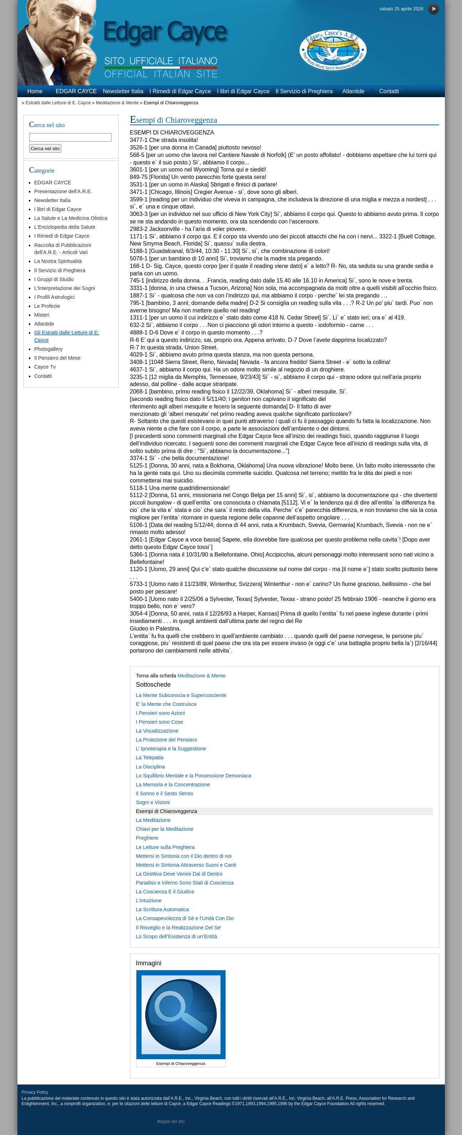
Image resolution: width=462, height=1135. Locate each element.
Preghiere (147, 838)
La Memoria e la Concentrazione (173, 784)
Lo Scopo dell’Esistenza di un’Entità (176, 936)
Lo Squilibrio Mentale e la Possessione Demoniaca (193, 775)
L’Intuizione (149, 900)
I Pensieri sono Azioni (160, 713)
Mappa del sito (171, 1121)
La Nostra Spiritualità (58, 261)
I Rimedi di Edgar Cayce (180, 91)
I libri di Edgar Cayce (243, 91)
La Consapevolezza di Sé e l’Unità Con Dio (185, 918)
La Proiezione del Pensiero (166, 740)
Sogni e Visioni (153, 802)
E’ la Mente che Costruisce (166, 704)
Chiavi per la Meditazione (165, 829)
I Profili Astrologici (54, 297)
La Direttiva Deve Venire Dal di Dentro (179, 874)
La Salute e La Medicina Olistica (71, 218)
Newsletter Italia (123, 91)
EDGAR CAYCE (76, 91)
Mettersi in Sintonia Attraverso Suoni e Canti (186, 865)
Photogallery (48, 349)
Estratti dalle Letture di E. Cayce (58, 102)
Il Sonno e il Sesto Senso (164, 793)
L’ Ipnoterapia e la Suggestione (171, 748)
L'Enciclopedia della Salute (64, 227)
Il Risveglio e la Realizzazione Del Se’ (179, 927)
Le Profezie (47, 306)
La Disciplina (150, 767)
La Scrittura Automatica (162, 909)
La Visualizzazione (157, 731)
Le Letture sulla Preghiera (165, 847)
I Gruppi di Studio (54, 279)
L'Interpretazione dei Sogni (64, 288)
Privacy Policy (35, 1092)
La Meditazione (153, 820)
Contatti (389, 91)
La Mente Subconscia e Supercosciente (181, 695)
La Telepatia (149, 757)
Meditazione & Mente (117, 102)
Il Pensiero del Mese (57, 358)
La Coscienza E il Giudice (165, 891)
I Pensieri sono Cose (159, 722)
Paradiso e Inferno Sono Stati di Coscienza (185, 883)
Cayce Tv (45, 367)
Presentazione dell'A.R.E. (63, 191)
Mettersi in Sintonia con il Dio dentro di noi (184, 856)
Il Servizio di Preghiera (304, 91)
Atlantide (353, 91)
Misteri (41, 315)
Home (35, 91)
